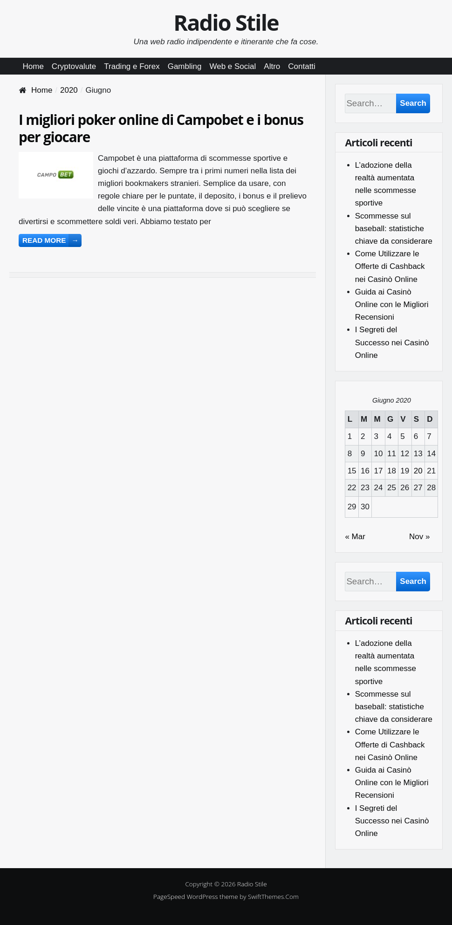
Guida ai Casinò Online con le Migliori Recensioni (392, 305)
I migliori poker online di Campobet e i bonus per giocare (161, 128)
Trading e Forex (131, 66)
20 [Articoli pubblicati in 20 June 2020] (418, 470)
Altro (272, 66)
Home (33, 66)
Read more (52, 240)
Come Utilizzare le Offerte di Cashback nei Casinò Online (390, 266)
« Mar (355, 536)
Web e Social (232, 66)
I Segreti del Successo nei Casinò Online (392, 342)
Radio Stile (226, 22)
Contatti (301, 66)
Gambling (185, 66)
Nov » (419, 536)
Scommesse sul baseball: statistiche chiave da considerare (393, 229)
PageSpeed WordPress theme (195, 896)
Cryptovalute (74, 66)
